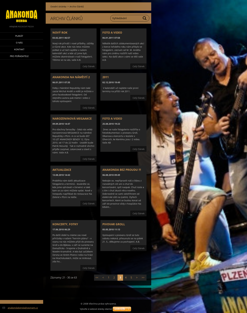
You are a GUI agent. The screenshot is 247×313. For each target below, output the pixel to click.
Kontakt (19, 49)
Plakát (19, 35)
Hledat (145, 18)
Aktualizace (61, 170)
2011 (105, 77)
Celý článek (89, 66)
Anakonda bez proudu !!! (121, 170)
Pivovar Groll (113, 224)
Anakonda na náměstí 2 (71, 77)
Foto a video (112, 32)
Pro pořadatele (19, 56)
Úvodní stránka (58, 6)
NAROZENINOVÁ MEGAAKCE (72, 118)
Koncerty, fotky (65, 224)
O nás (19, 42)
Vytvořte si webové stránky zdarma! (96, 309)
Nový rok (59, 32)
